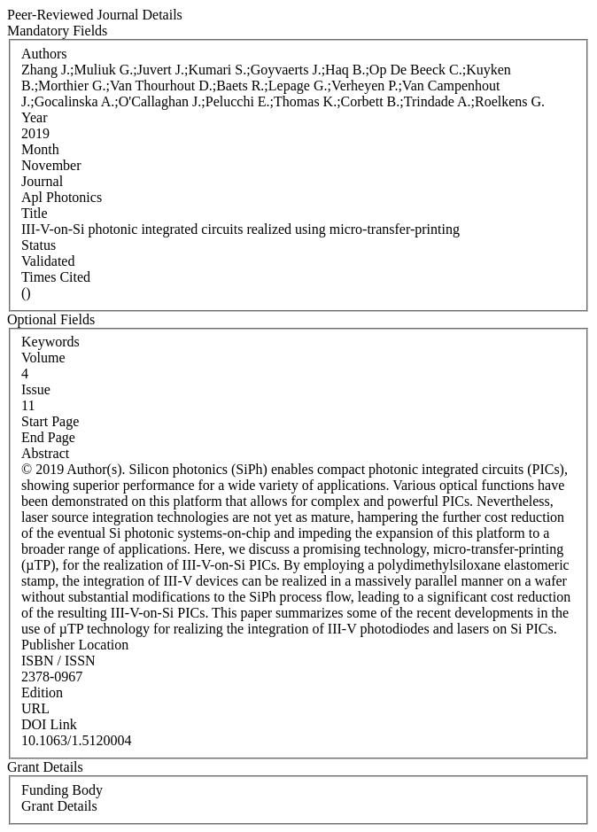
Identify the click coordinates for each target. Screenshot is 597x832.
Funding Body (62, 789)
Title (34, 213)
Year (34, 117)
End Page (48, 437)
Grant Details (59, 805)
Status (38, 245)
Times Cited (55, 276)
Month (40, 149)
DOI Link (49, 724)
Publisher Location (74, 644)
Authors (44, 53)
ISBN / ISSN (58, 660)
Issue (35, 389)
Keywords (50, 341)
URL (35, 708)
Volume (43, 357)
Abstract (45, 453)
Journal (42, 181)
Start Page (50, 421)
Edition (42, 692)
